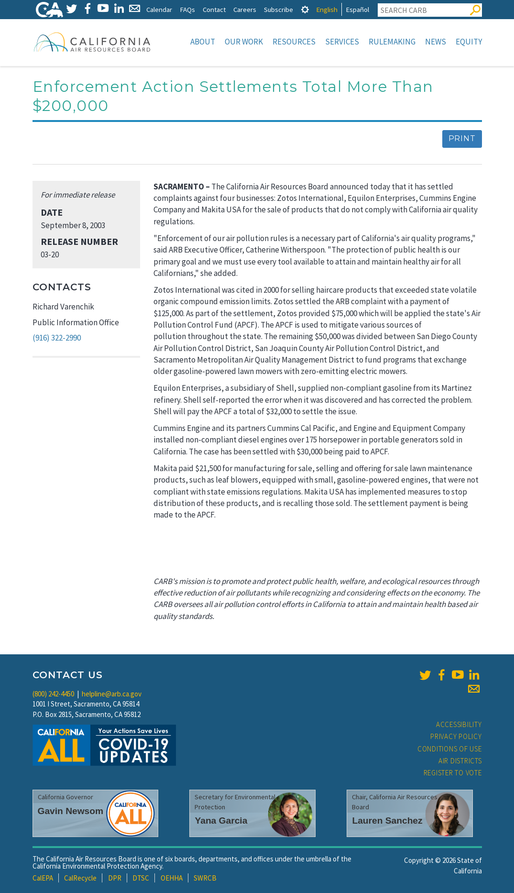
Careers (244, 9)
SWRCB (205, 877)
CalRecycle (80, 877)
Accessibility (459, 724)
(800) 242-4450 (53, 693)
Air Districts (460, 760)
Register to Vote (453, 772)
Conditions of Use (449, 748)
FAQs (187, 9)
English (327, 9)
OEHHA (172, 877)
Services (342, 41)
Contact (214, 9)
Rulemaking (392, 41)
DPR (114, 877)
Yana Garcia (221, 821)
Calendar (159, 9)
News (435, 41)
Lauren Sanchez (387, 821)
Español (357, 9)
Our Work (244, 41)
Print (462, 138)
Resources (294, 41)
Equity (469, 41)
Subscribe (278, 9)
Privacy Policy (456, 736)
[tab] (305, 9)
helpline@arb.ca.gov (112, 693)
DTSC (140, 877)
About (202, 41)
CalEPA (43, 877)
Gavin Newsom (71, 811)
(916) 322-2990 (57, 337)
